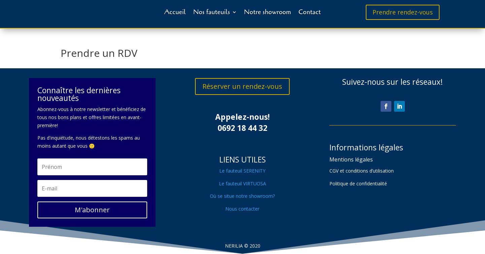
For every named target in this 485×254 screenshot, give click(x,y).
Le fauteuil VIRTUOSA (242, 183)
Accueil (175, 12)
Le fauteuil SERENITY (242, 171)
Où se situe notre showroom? (242, 196)
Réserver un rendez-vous (242, 86)
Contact (309, 12)
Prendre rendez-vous (403, 12)
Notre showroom (267, 12)
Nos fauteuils (211, 12)
